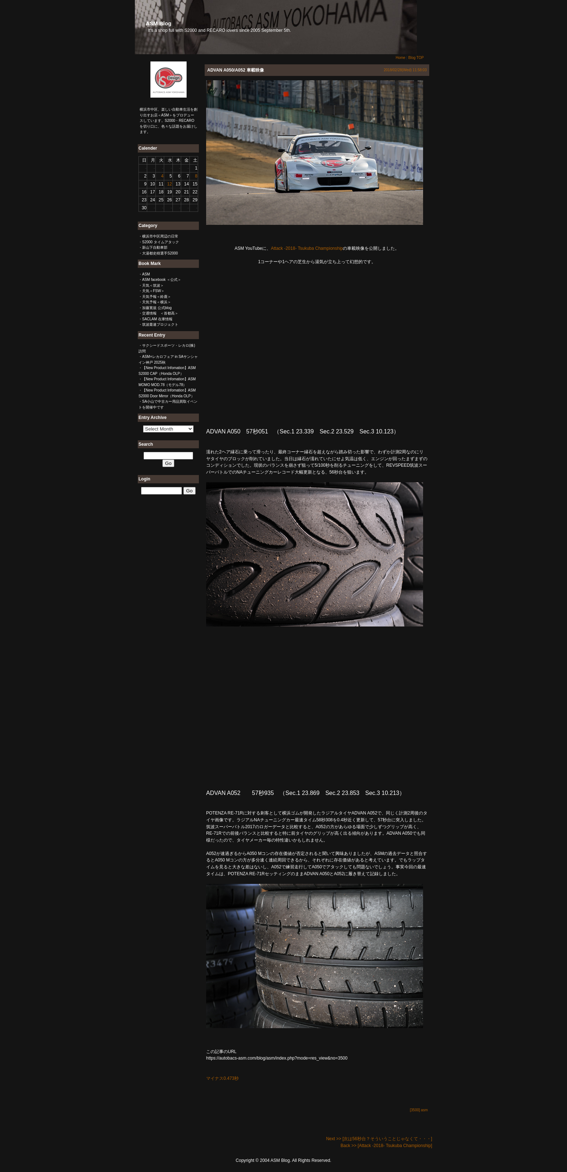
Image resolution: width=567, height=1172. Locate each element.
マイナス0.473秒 (222, 1078)
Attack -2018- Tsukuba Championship (307, 248)
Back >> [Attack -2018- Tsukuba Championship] (386, 1145)
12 (169, 184)
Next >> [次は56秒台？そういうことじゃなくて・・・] (379, 1138)
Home (400, 58)
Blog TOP (416, 58)
